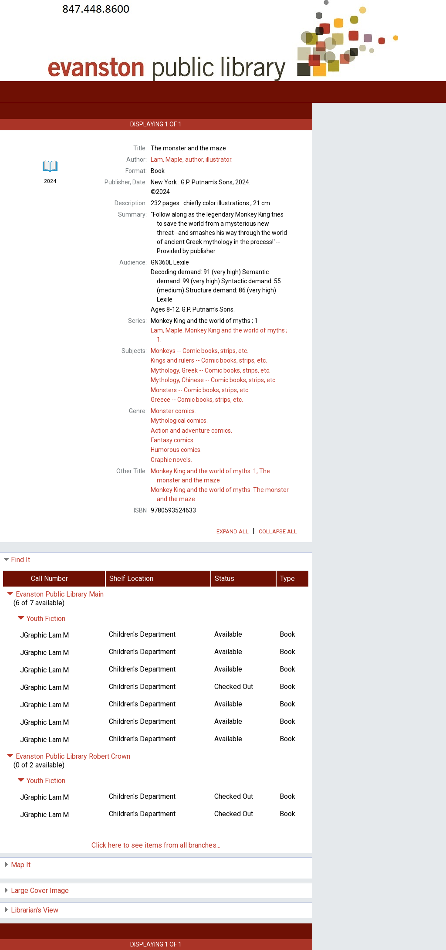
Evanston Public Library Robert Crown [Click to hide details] (68, 756)
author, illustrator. (192, 159)
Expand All (232, 531)
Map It (20, 865)
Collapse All (278, 531)
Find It (20, 560)
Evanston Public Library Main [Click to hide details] (55, 594)
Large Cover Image (40, 890)
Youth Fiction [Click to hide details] (41, 618)
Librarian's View (34, 910)
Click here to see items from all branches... (155, 845)
